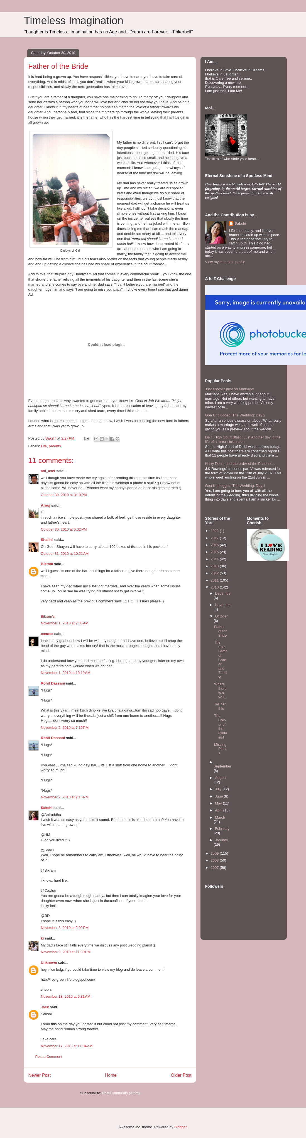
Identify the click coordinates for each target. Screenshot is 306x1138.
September (222, 766)
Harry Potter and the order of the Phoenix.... (240, 464)
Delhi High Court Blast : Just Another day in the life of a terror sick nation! (243, 439)
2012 (215, 573)
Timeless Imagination (74, 20)
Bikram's (48, 616)
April (219, 810)
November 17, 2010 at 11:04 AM (66, 1046)
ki (42, 938)
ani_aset (48, 471)
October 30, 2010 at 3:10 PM (64, 495)
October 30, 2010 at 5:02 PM (64, 529)
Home (111, 1075)
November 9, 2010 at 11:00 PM (66, 952)
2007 (215, 867)
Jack (45, 1007)
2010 (215, 587)
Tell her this (220, 706)
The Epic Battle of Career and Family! (220, 659)
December (223, 593)
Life (44, 446)
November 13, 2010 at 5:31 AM (65, 996)
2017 (215, 538)
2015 (215, 552)
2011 (215, 580)
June (219, 796)
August (220, 778)
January (221, 840)
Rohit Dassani (53, 683)
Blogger (180, 1127)
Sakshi (47, 808)
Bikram (47, 564)
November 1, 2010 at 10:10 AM (65, 673)
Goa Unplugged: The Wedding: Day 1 (235, 486)
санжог (47, 634)
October (221, 616)
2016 (215, 545)
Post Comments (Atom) (121, 1093)
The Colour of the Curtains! (220, 726)
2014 (215, 559)
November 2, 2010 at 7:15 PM (65, 727)
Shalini (47, 540)
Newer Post (39, 1075)
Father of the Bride (220, 631)
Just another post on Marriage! (229, 389)
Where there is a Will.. (220, 690)
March (220, 817)
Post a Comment (48, 1056)
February (222, 828)
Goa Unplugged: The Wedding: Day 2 (235, 415)
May (219, 803)
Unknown (49, 962)
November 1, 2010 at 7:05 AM (65, 623)
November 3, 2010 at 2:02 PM (65, 928)
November (223, 605)
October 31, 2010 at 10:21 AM (65, 553)
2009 (215, 853)
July (218, 789)
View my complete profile (225, 262)
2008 (215, 860)
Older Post (181, 1075)
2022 (215, 531)
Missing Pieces (220, 748)
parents (55, 446)
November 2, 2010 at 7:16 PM (65, 797)
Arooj (45, 505)
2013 (215, 566)
